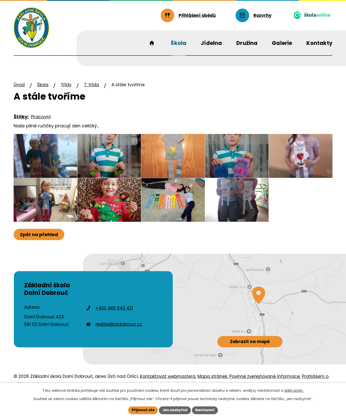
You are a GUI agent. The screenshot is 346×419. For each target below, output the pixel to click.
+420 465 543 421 (114, 322)
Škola (42, 85)
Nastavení (206, 409)
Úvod (19, 85)
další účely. (294, 390)
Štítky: (21, 117)
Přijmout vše (142, 409)
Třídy (66, 85)
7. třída (91, 85)
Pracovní (41, 117)
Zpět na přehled (39, 248)
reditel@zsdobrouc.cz (119, 337)
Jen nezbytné (175, 409)
